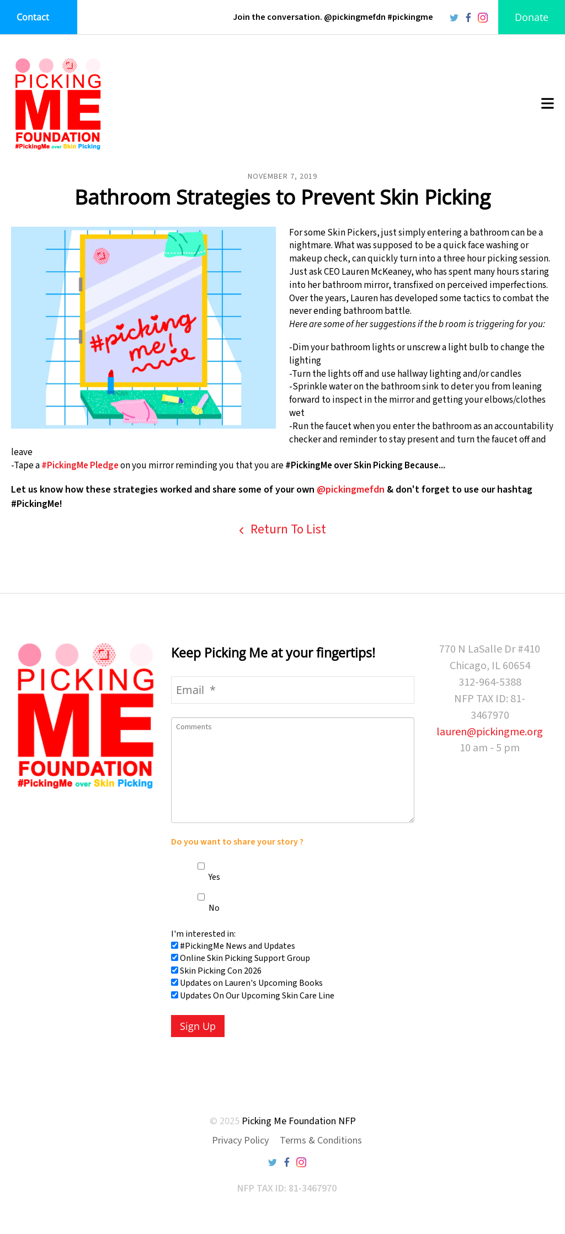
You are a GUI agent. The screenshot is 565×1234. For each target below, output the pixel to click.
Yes (209, 877)
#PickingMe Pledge (80, 465)
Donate (531, 17)
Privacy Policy (240, 1140)
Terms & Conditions (321, 1140)
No (209, 908)
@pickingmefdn (351, 489)
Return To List (287, 529)
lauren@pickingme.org (489, 732)
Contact (33, 17)
